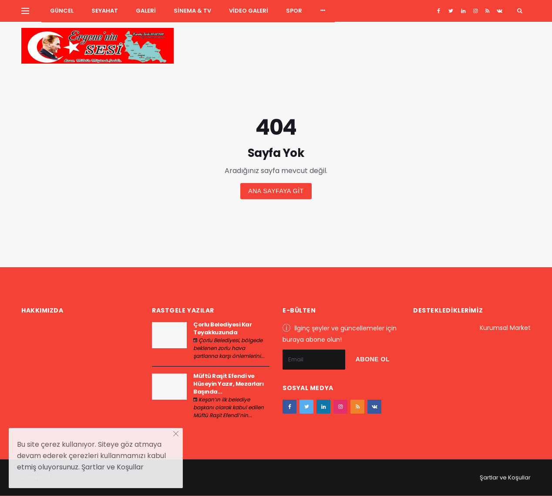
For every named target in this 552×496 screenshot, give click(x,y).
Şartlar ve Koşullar (505, 477)
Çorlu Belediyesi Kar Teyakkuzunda (222, 328)
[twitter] (451, 11)
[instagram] (475, 11)
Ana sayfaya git (275, 190)
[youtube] (487, 11)
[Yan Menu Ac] (25, 11)
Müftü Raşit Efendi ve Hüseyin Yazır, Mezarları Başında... (228, 384)
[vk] (499, 11)
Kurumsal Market (505, 327)
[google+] (463, 11)
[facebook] (438, 11)
